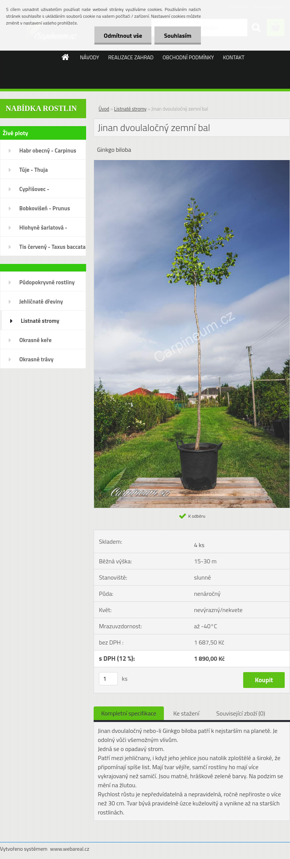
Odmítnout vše (123, 35)
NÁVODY (89, 57)
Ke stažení (186, 713)
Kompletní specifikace (128, 713)
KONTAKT (234, 57)
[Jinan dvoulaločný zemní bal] (192, 163)
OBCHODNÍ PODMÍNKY (188, 57)
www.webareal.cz (69, 849)
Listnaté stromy (130, 109)
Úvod (104, 109)
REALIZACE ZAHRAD (130, 57)
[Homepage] (65, 57)
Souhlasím (177, 35)
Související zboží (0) (240, 713)
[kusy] (108, 678)
